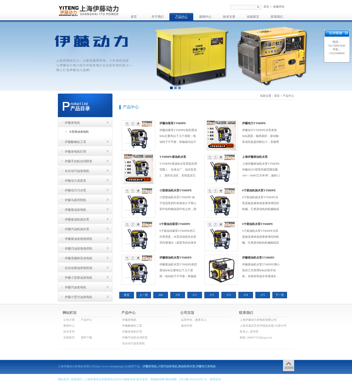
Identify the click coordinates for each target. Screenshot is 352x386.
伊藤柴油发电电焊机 (78, 239)
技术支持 (69, 331)
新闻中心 (205, 16)
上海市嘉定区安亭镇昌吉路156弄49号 (263, 325)
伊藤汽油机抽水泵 (77, 229)
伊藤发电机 (72, 122)
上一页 (143, 295)
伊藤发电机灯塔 (75, 151)
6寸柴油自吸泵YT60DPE (174, 224)
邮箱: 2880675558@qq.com (256, 337)
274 (246, 295)
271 (195, 295)
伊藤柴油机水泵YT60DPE (175, 257)
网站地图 (171, 379)
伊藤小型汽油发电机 (78, 297)
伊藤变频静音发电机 (78, 258)
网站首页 (63, 379)
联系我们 (277, 16)
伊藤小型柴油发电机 (78, 277)
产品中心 (181, 16)
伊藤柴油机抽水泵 (77, 219)
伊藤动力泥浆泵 (75, 180)
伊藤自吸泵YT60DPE (172, 123)
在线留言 (253, 16)
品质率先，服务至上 (193, 319)
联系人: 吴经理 (249, 331)
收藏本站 (278, 6)
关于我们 (157, 16)
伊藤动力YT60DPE (254, 123)
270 (178, 295)
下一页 (279, 295)
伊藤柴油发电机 (75, 209)
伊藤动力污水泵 (75, 190)
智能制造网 (157, 379)
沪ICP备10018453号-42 (193, 379)
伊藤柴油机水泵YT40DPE (258, 257)
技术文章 (229, 16)
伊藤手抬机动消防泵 (78, 161)
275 (263, 295)
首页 (266, 6)
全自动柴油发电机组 (78, 268)
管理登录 (215, 379)
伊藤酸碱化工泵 (75, 142)
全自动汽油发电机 (77, 171)
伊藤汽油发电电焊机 (78, 248)
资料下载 (86, 337)
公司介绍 (69, 319)
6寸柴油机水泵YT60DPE (257, 224)
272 (212, 295)
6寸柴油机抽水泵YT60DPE (259, 190)
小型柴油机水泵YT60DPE (175, 190)
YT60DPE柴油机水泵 (172, 156)
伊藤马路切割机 (75, 200)
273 (229, 295)
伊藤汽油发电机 (75, 287)
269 (161, 295)
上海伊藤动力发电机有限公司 (258, 319)
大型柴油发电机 (79, 131)
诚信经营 (186, 325)
